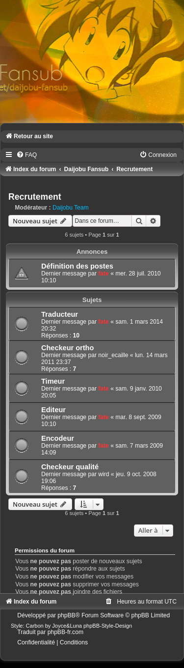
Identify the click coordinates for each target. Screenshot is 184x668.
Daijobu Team (71, 207)
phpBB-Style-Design (107, 626)
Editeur (53, 410)
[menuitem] (26, 155)
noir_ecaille (113, 355)
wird (103, 474)
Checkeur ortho (67, 348)
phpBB (66, 615)
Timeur (53, 381)
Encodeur (57, 438)
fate (103, 273)
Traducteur (59, 314)
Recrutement (34, 197)
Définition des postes (77, 266)
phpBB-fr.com (65, 632)
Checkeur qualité (70, 467)
